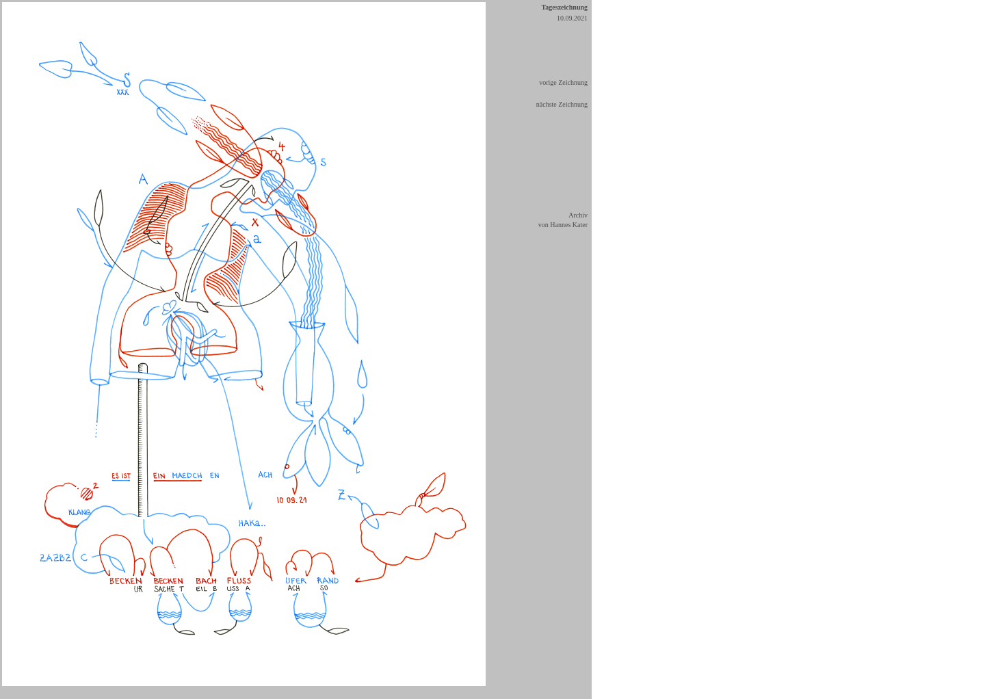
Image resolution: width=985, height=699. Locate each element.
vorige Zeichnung (563, 82)
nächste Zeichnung (562, 104)
